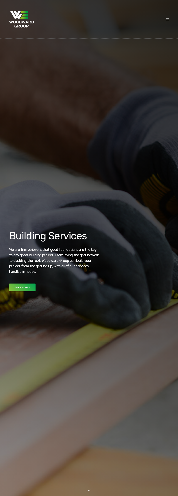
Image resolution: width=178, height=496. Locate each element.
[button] (22, 288)
